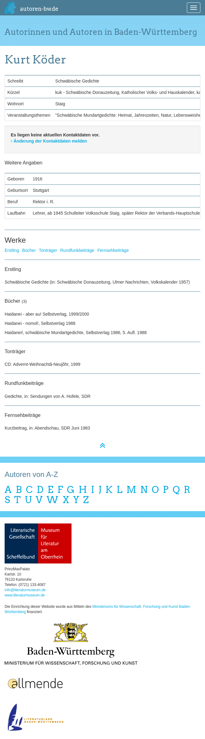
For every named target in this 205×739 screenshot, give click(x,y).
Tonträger (48, 250)
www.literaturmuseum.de (25, 595)
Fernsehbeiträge (113, 250)
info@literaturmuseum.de (25, 590)
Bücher (29, 250)
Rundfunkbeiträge (77, 250)
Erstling (12, 250)
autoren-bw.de (31, 8)
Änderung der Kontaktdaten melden (49, 141)
